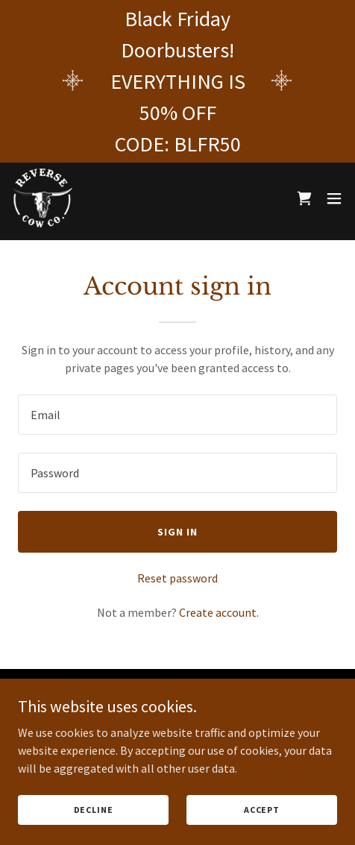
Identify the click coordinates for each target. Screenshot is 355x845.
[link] (42, 198)
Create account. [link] (219, 612)
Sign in (177, 531)
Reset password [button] (177, 578)
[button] (334, 198)
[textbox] (177, 415)
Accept (262, 809)
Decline (93, 809)
